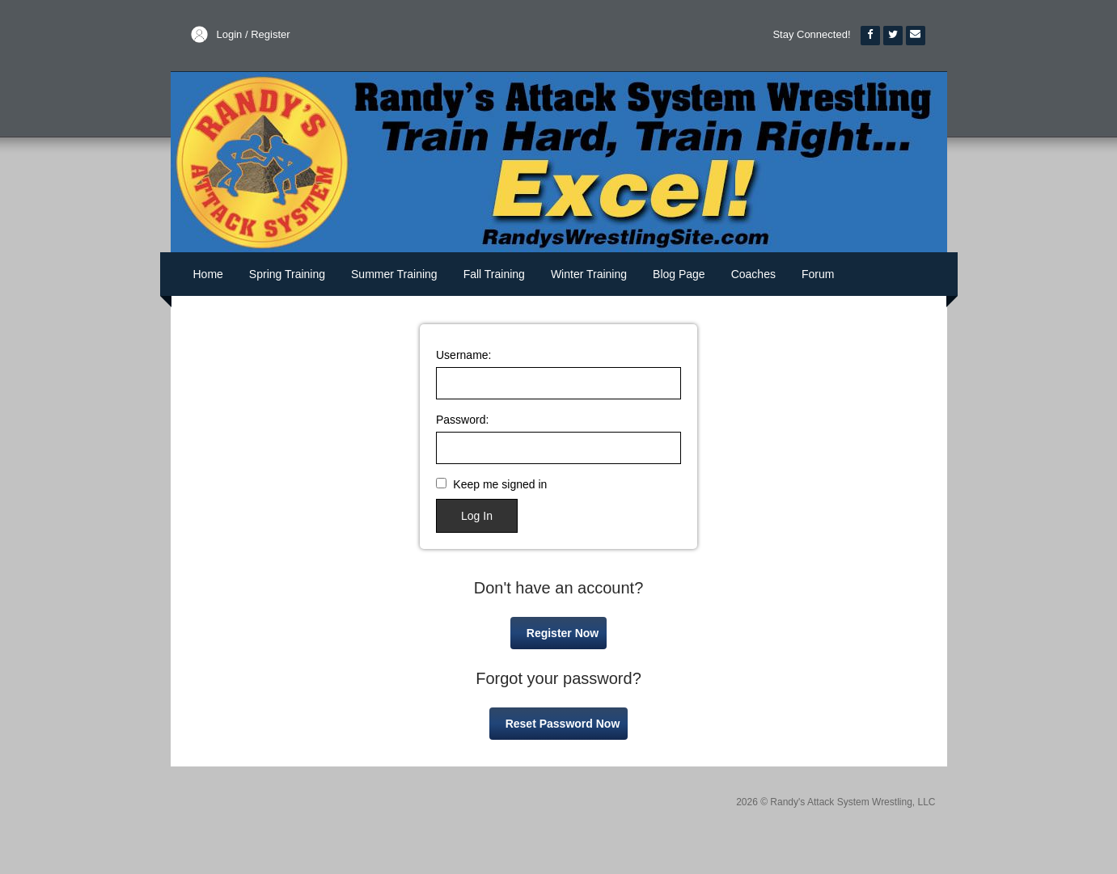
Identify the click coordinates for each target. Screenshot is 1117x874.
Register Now (563, 633)
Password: (462, 419)
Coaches (753, 274)
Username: (463, 354)
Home (208, 274)
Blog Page (679, 274)
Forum (818, 274)
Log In (477, 515)
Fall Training (494, 274)
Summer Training (394, 274)
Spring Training (287, 274)
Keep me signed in (500, 484)
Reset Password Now (563, 723)
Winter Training (589, 274)
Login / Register (253, 34)
